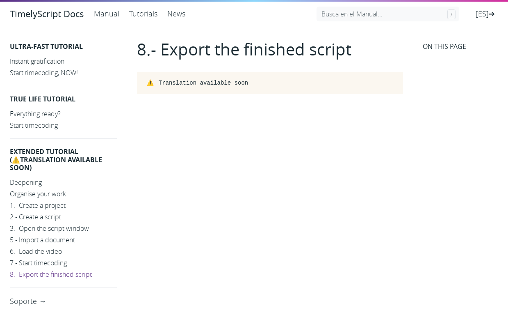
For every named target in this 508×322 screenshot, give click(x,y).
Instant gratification (37, 61)
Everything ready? (35, 113)
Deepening (26, 182)
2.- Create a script (35, 216)
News (176, 13)
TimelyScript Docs (47, 14)
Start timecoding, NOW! (44, 72)
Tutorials (143, 13)
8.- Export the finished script (51, 274)
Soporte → (28, 301)
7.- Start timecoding (38, 262)
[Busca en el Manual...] (388, 14)
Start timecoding (34, 125)
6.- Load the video (36, 251)
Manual (106, 13)
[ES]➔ (485, 13)
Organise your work (38, 193)
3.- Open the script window (49, 228)
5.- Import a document (42, 239)
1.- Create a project (38, 205)
